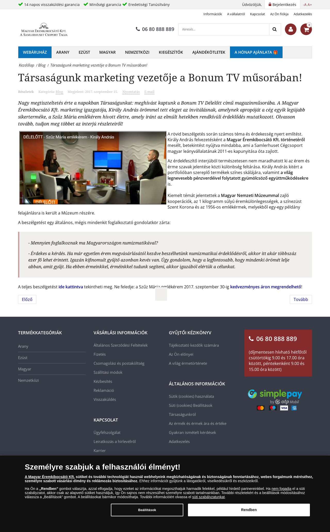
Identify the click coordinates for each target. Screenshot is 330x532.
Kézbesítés (103, 381)
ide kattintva (71, 287)
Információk (212, 14)
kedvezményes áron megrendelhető (265, 287)
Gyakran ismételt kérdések (192, 432)
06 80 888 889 (155, 29)
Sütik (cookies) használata (191, 396)
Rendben (249, 513)
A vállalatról (236, 14)
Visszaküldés (105, 399)
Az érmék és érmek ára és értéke (197, 423)
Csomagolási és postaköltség (119, 363)
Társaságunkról (182, 414)
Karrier (100, 450)
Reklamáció (104, 390)
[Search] (275, 29)
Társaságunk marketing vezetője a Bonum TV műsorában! (160, 77)
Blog (59, 91)
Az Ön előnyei (181, 354)
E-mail (149, 91)
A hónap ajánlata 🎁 (256, 52)
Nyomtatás (131, 91)
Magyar (107, 52)
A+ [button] (310, 4)
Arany (62, 52)
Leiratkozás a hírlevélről (115, 441)
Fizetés (100, 354)
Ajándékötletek (208, 52)
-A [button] (305, 4)
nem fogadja (281, 491)
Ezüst (84, 52)
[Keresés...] (223, 29)
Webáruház (35, 52)
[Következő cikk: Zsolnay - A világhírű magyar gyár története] (301, 299)
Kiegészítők (171, 52)
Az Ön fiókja (279, 14)
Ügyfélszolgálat (107, 432)
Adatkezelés (303, 14)
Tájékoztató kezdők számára (194, 345)
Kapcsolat (257, 14)
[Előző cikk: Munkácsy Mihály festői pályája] (27, 299)
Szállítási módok (108, 372)
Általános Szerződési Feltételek (121, 345)
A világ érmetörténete (188, 363)
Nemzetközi (137, 52)
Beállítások (202, 405)
